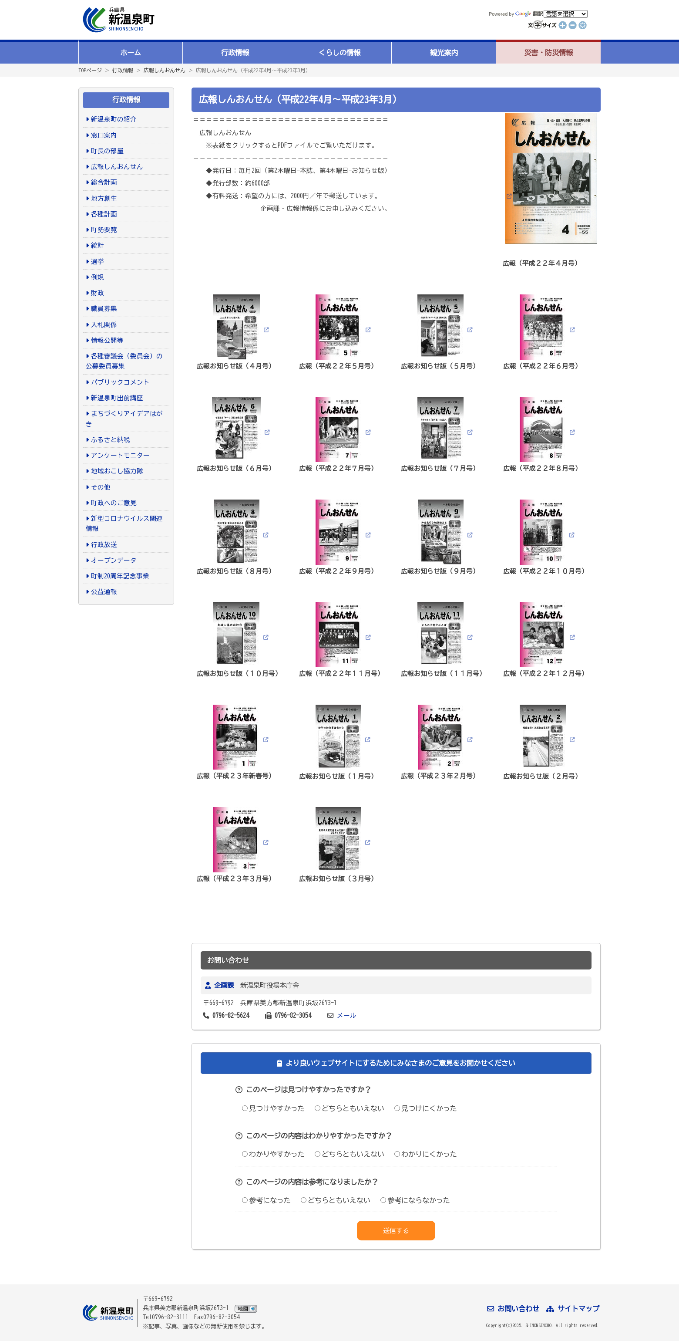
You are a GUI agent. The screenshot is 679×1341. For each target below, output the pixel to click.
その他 (101, 487)
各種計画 (104, 214)
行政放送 (104, 544)
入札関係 (104, 324)
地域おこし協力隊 (117, 471)
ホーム (130, 52)
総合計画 (104, 182)
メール (346, 1015)
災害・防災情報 (548, 52)
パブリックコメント (120, 382)
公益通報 (104, 591)
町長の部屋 (107, 151)
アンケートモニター (120, 455)
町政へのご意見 (114, 503)
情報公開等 (107, 340)
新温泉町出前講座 (117, 398)
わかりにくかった (425, 1154)
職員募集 (104, 308)
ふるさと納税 (110, 439)
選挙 (97, 261)
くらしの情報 (339, 52)
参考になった (266, 1200)
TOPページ (90, 70)
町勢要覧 (104, 229)
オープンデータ (114, 560)
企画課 (224, 985)
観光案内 (444, 52)
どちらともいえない (349, 1108)
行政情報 (235, 52)
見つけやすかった (273, 1108)
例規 (97, 277)
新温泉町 (117, 20)
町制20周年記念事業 (120, 576)
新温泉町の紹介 (114, 119)
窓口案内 (104, 135)
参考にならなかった (415, 1200)
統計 (97, 245)
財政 (97, 293)
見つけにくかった (425, 1108)
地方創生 (104, 198)
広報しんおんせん (164, 70)
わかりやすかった (273, 1154)
